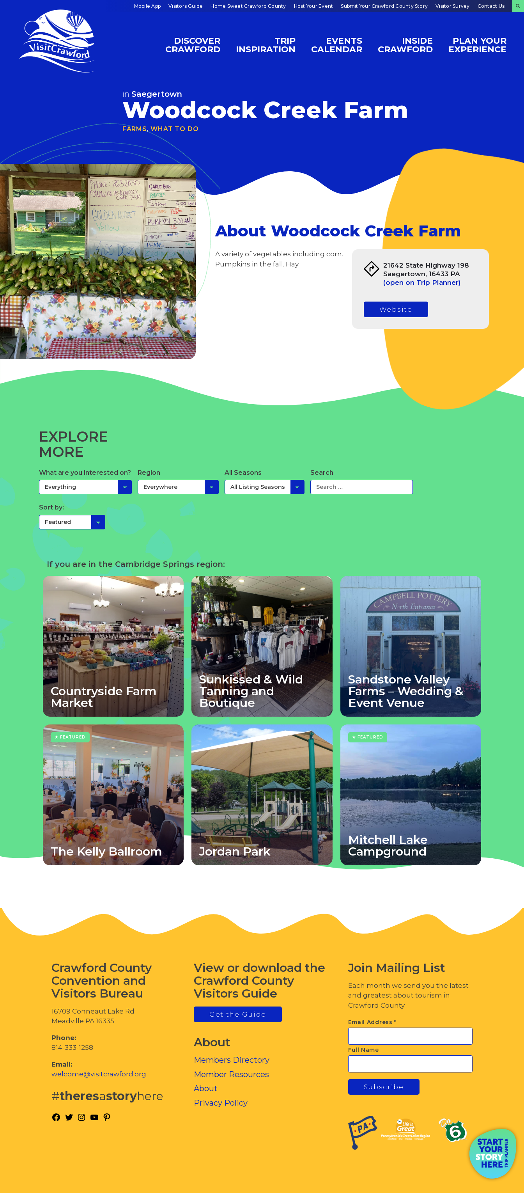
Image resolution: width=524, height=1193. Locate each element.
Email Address (372, 1022)
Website (395, 309)
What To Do (174, 129)
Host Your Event (313, 6)
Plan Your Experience (477, 45)
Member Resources (231, 1074)
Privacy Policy (221, 1103)
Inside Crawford (405, 45)
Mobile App (147, 6)
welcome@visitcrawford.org (98, 1074)
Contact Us (491, 6)
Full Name (363, 1049)
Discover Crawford (192, 45)
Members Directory (231, 1060)
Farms (134, 129)
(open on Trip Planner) (422, 282)
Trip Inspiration (266, 45)
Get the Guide (237, 1014)
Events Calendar (336, 45)
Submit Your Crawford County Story (384, 6)
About (206, 1088)
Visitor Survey (452, 6)
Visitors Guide (185, 6)
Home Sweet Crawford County (248, 6)
